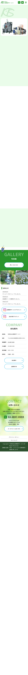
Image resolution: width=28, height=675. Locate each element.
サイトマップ (14, 440)
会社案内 (14, 360)
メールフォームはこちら (14, 428)
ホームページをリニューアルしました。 (12, 294)
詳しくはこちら (14, 265)
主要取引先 (14, 366)
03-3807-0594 (11, 342)
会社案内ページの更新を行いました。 (11, 299)
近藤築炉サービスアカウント (14, 310)
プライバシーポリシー (14, 437)
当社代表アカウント (14, 316)
